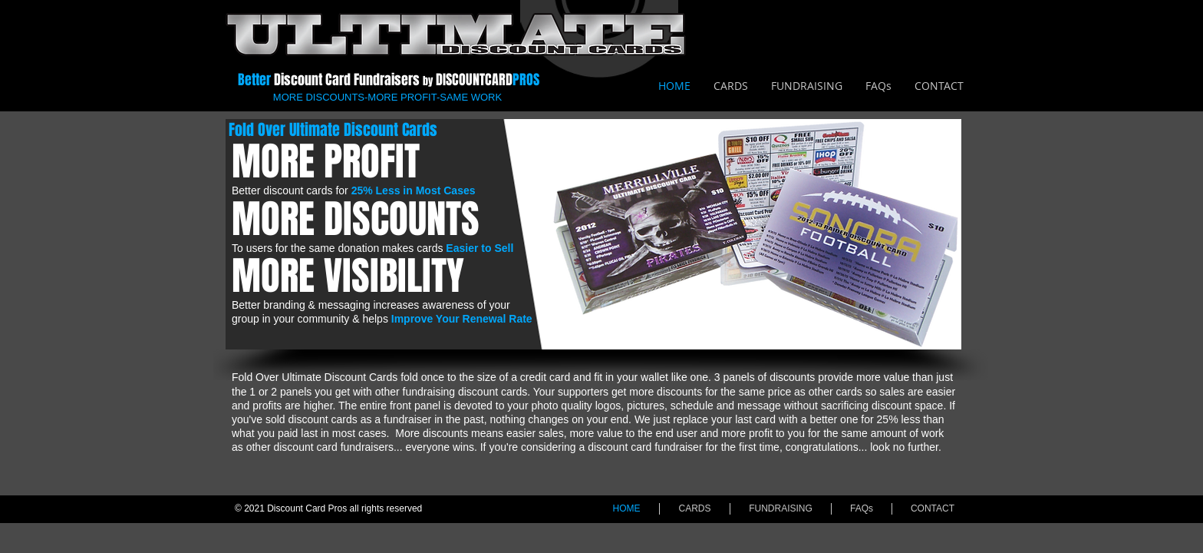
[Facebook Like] (938, 23)
